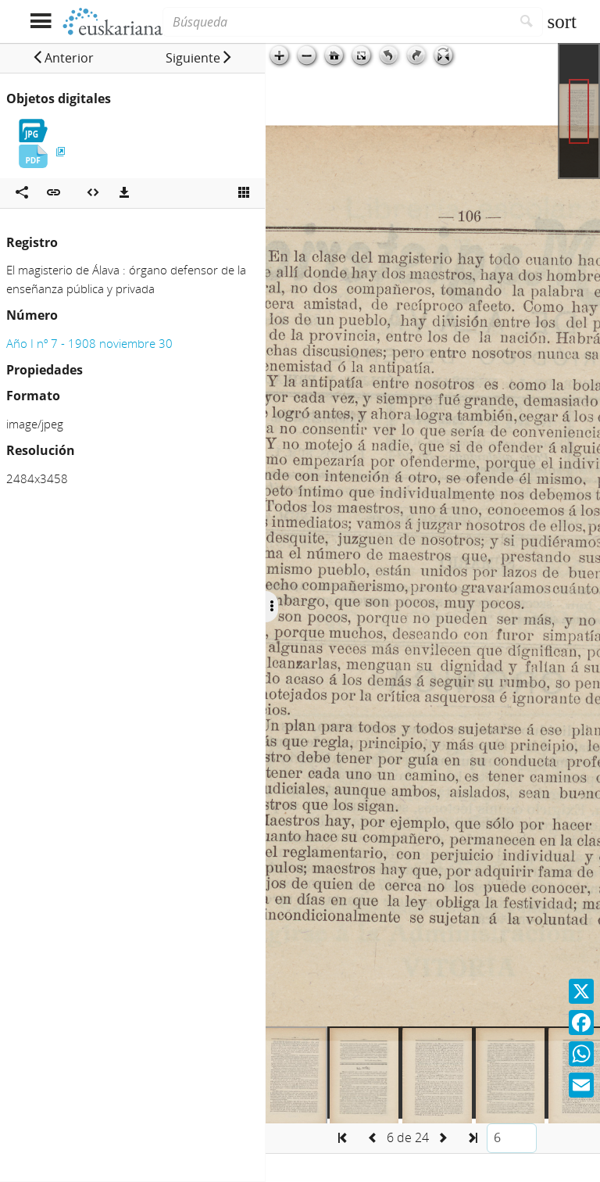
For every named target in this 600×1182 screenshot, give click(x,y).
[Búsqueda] (336, 22)
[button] (63, 58)
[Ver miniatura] (243, 193)
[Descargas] (124, 193)
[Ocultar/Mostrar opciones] (272, 606)
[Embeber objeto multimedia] (93, 193)
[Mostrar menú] (40, 21)
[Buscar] (527, 22)
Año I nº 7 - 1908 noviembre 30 (89, 343)
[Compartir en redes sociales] (22, 193)
